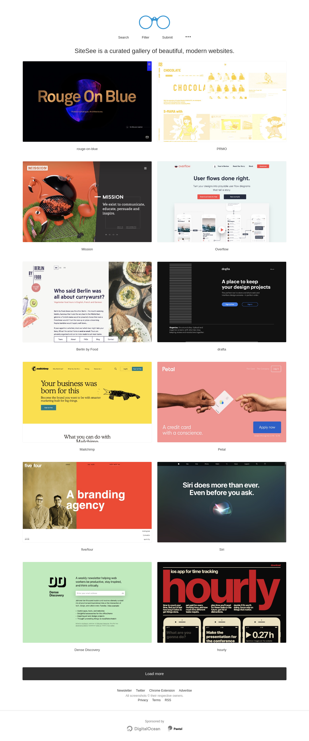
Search (123, 37)
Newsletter (124, 690)
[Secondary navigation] (188, 36)
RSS (168, 700)
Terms (156, 700)
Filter (145, 37)
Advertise (185, 690)
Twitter (140, 690)
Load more (154, 673)
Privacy (143, 700)
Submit (167, 37)
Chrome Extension (162, 690)
